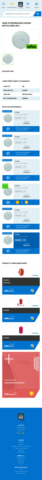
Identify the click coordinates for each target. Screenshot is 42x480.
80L (20, 240)
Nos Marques (21, 462)
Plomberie (21, 442)
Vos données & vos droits (21, 471)
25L (20, 167)
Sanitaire (21, 444)
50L (20, 216)
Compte (36, 5)
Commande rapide (12, 5)
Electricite (21, 450)
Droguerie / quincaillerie (21, 448)
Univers (3, 5)
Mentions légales (21, 473)
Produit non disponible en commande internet (23, 129)
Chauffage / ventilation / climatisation (21, 446)
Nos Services (21, 460)
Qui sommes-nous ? (21, 458)
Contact (21, 464)
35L (20, 191)
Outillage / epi (21, 452)
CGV (21, 469)
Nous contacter (7, 111)
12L (20, 118)
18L (20, 142)
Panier (27, 5)
